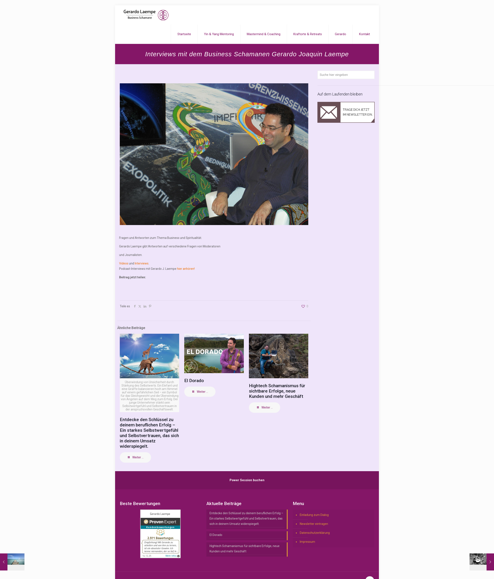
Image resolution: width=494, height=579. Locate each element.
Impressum (307, 541)
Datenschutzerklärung (315, 532)
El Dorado (194, 380)
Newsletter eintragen (314, 524)
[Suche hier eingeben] (346, 75)
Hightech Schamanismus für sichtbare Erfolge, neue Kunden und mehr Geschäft (277, 391)
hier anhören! (186, 268)
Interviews (141, 263)
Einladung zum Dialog (314, 515)
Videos (124, 263)
